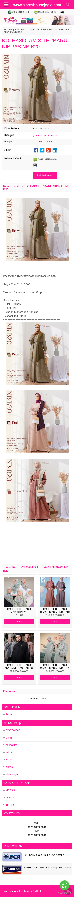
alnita (9, 737)
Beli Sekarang (45, 175)
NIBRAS (10, 790)
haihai (9, 752)
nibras (33, 29)
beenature (11, 744)
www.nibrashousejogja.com (37, 5)
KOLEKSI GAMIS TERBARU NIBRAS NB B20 (34, 44)
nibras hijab (12, 774)
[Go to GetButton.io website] (64, 893)
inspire (9, 759)
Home (7, 29)
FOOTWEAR (13, 730)
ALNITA (10, 797)
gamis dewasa (20, 29)
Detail (19, 621)
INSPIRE (10, 804)
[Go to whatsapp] (64, 885)
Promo (9, 714)
